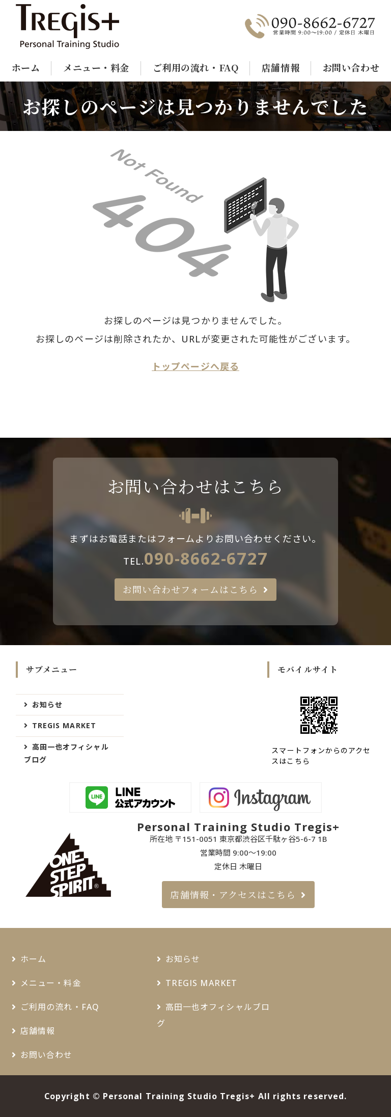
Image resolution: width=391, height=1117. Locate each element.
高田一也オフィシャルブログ (66, 753)
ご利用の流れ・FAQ (195, 67)
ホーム (26, 67)
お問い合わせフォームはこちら (190, 589)
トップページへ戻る (195, 366)
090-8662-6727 (206, 558)
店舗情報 (280, 67)
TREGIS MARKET (64, 725)
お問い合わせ (351, 67)
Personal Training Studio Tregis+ (179, 1096)
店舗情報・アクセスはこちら (233, 894)
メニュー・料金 (96, 67)
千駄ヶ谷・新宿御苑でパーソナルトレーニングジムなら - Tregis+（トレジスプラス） (81, 26)
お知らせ (47, 704)
